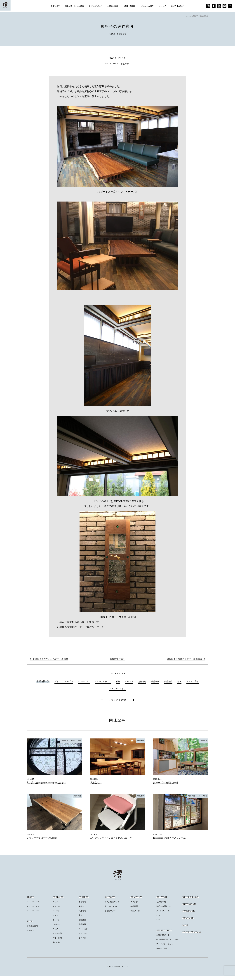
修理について (111, 912)
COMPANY (148, 6)
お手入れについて (113, 903)
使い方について (112, 907)
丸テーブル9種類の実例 (166, 783)
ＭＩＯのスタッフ (117, 690)
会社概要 (134, 907)
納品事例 (125, 64)
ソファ (56, 916)
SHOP (163, 6)
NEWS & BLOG (73, 6)
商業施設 (83, 925)
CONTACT (179, 6)
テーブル (57, 912)
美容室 (82, 907)
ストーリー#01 (34, 903)
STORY (53, 6)
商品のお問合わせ (164, 907)
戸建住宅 (83, 912)
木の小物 (57, 943)
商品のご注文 (162, 949)
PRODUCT (94, 6)
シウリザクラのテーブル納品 (43, 839)
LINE (159, 916)
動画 (182, 682)
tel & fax (160, 921)
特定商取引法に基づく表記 (169, 940)
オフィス (83, 939)
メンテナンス (81, 682)
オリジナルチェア (102, 682)
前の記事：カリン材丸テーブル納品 (52, 660)
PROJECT (112, 6)
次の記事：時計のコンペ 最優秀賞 (183, 660)
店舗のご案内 (33, 927)
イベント (129, 682)
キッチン (57, 921)
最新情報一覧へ (117, 660)
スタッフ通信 (195, 682)
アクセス (31, 931)
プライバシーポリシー (167, 945)
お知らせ (143, 682)
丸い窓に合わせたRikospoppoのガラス (47, 783)
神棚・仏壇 (58, 939)
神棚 (118, 682)
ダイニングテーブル (60, 682)
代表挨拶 (134, 903)
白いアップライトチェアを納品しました (112, 839)
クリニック (84, 934)
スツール (57, 907)
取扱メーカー (136, 912)
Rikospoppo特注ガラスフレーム (170, 839)
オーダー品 (58, 934)
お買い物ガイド (163, 936)
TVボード (57, 925)
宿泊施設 (83, 921)
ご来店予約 (161, 903)
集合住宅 (83, 903)
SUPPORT (130, 6)
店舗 (81, 916)
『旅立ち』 (96, 783)
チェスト (57, 930)
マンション (84, 930)
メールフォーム (163, 912)
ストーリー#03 (34, 912)
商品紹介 (170, 682)
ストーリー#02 (34, 907)
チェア (56, 903)
